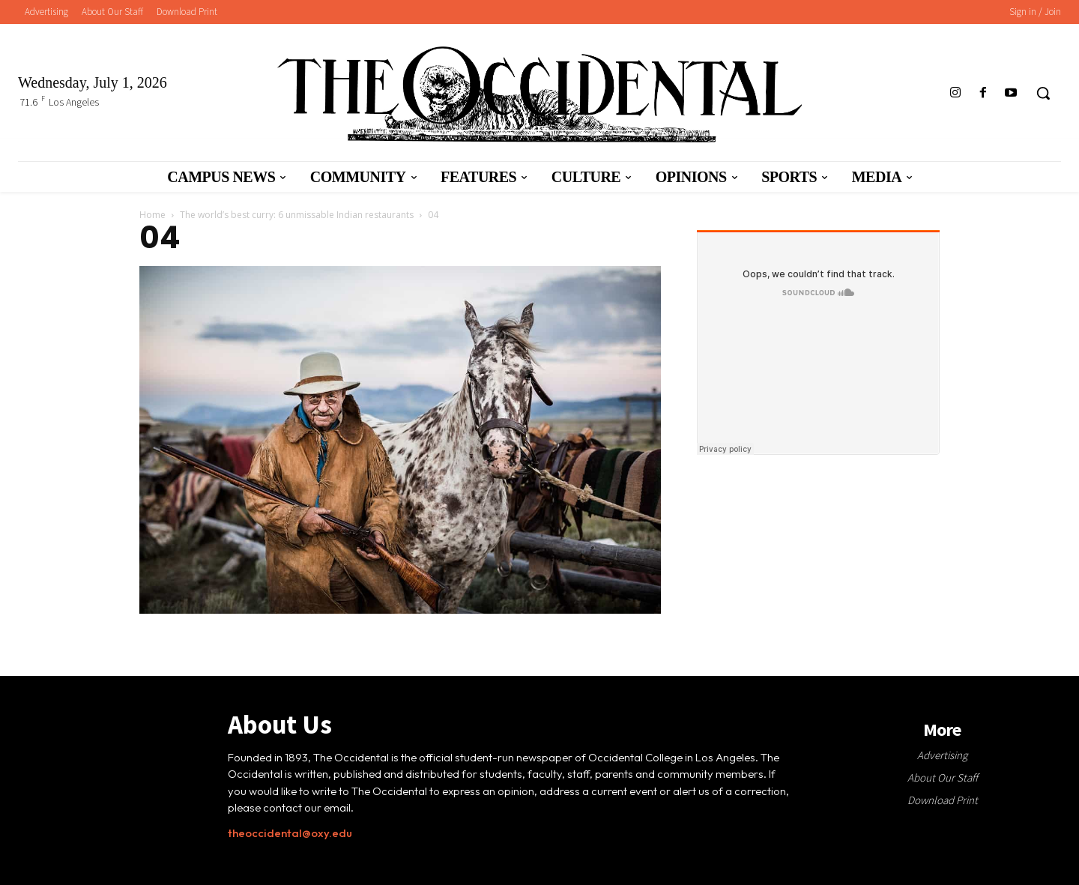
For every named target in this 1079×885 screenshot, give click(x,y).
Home (152, 214)
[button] (1043, 93)
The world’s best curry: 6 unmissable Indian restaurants (297, 214)
